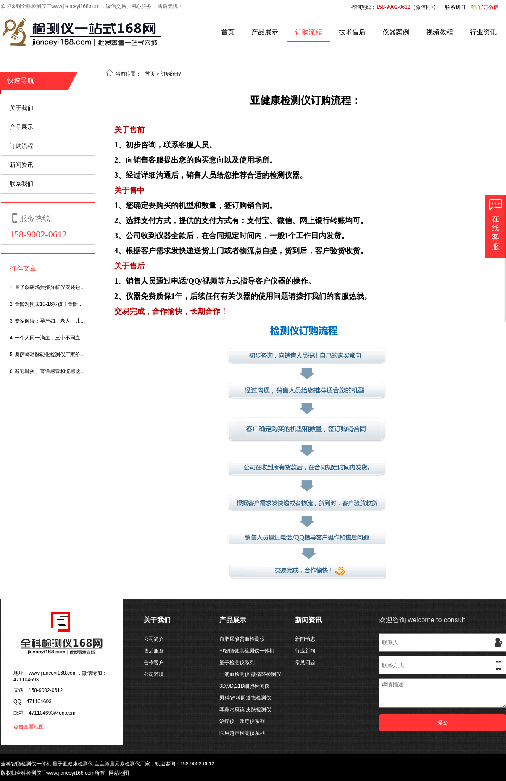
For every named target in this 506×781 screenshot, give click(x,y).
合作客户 (154, 662)
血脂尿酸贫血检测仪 (242, 639)
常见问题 (305, 662)
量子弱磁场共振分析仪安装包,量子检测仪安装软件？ (73, 287)
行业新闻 (305, 651)
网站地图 (119, 773)
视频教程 (439, 32)
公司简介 (154, 639)
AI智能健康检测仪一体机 (246, 651)
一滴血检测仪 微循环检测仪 (250, 674)
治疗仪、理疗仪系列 (242, 721)
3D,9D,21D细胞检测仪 (244, 686)
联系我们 (455, 7)
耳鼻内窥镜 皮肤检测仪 (245, 710)
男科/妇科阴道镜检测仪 (245, 698)
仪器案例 (395, 32)
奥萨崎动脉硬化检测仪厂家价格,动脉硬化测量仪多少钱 (76, 355)
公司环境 (154, 674)
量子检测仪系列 (237, 662)
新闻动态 (305, 639)
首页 (228, 32)
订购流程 (308, 32)
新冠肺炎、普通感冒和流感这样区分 (55, 371)
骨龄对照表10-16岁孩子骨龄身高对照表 (59, 304)
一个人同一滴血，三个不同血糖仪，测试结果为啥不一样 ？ (81, 338)
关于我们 (21, 108)
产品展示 (264, 32)
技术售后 (352, 32)
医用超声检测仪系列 (242, 733)
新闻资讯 (21, 164)
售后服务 (154, 651)
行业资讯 (483, 32)
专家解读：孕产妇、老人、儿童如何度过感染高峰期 (73, 321)
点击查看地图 (28, 727)
